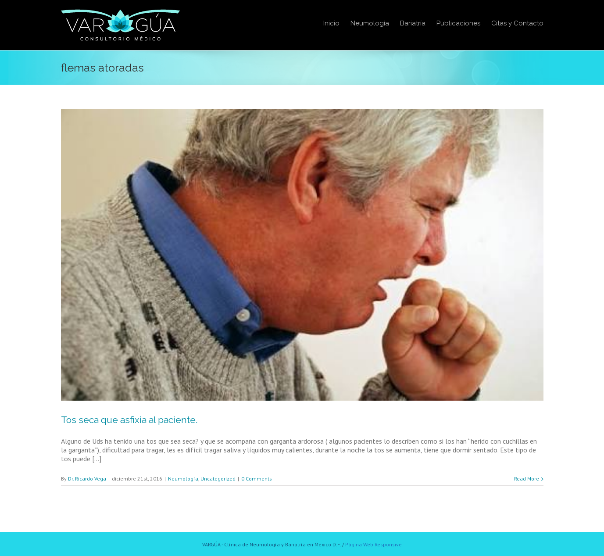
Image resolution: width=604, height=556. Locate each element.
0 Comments (256, 478)
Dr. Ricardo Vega (87, 478)
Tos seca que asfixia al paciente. (129, 419)
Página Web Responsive (373, 544)
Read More (526, 478)
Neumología (183, 478)
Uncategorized (218, 478)
